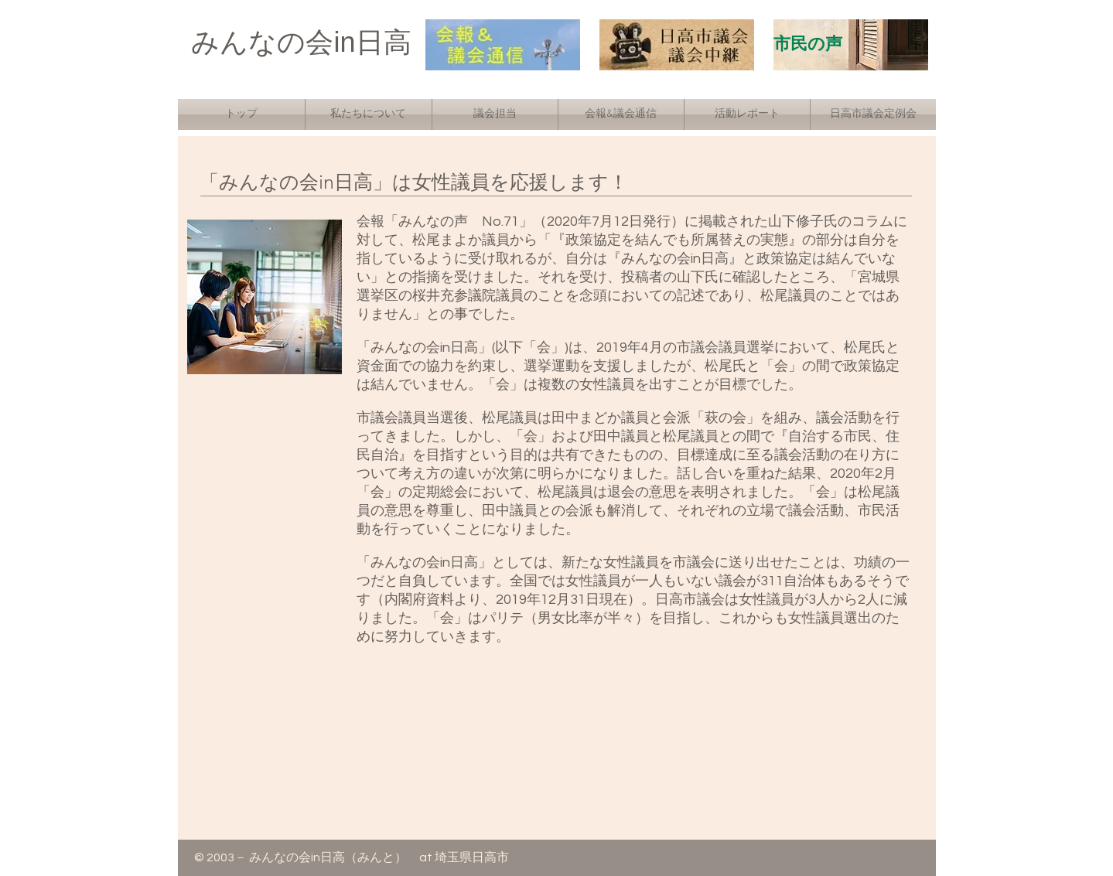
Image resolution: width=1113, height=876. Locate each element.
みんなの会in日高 (301, 42)
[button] (369, 114)
